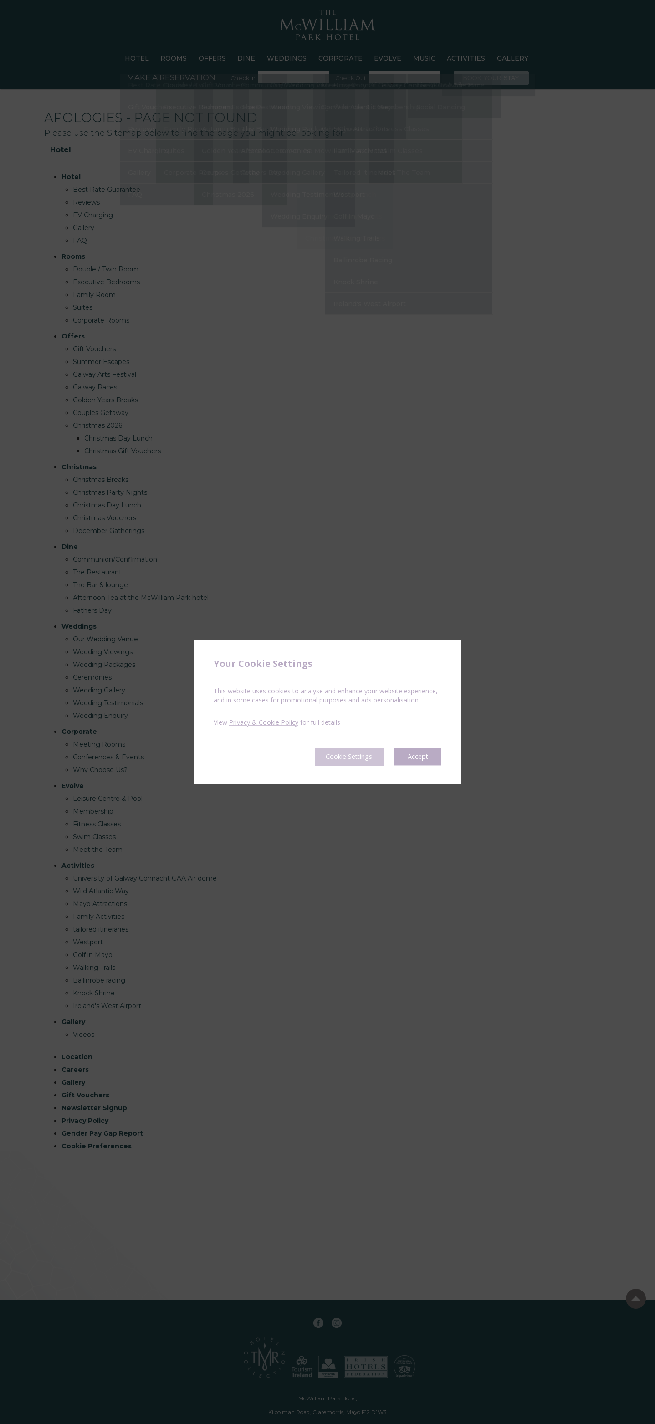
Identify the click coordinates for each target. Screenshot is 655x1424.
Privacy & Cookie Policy (263, 721)
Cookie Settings (341, 757)
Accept (417, 757)
